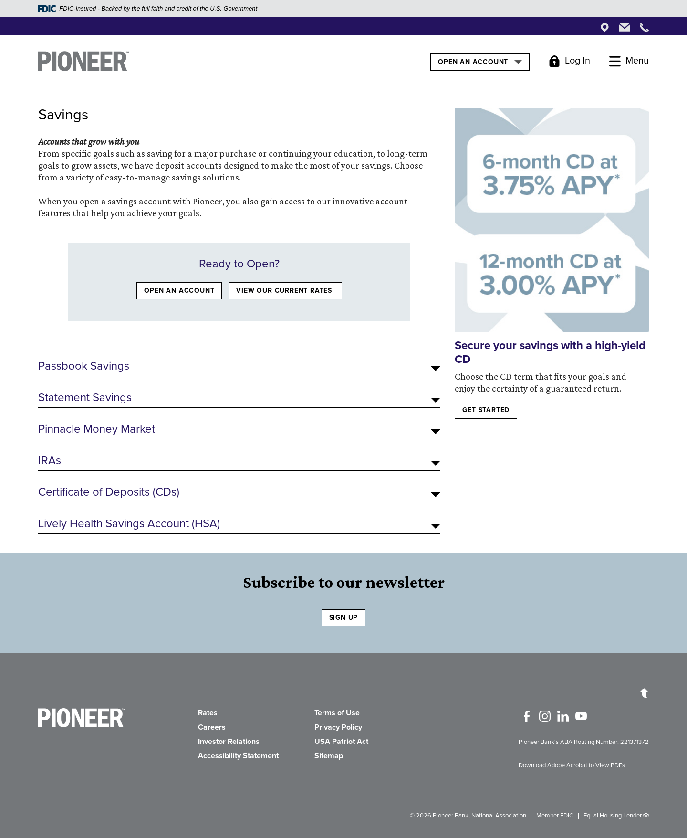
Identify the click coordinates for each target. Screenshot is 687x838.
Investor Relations (229, 741)
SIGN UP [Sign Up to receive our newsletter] (343, 618)
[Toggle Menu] (629, 61)
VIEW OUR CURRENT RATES (285, 290)
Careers (212, 727)
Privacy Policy (338, 727)
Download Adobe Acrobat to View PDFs (572, 765)
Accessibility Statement (238, 756)
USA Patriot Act (341, 741)
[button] (239, 366)
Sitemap (328, 756)
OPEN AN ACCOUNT (179, 290)
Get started (486, 410)
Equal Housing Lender (612, 815)
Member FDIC (554, 815)
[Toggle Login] (569, 61)
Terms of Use (337, 713)
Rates (208, 713)
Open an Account (479, 61)
